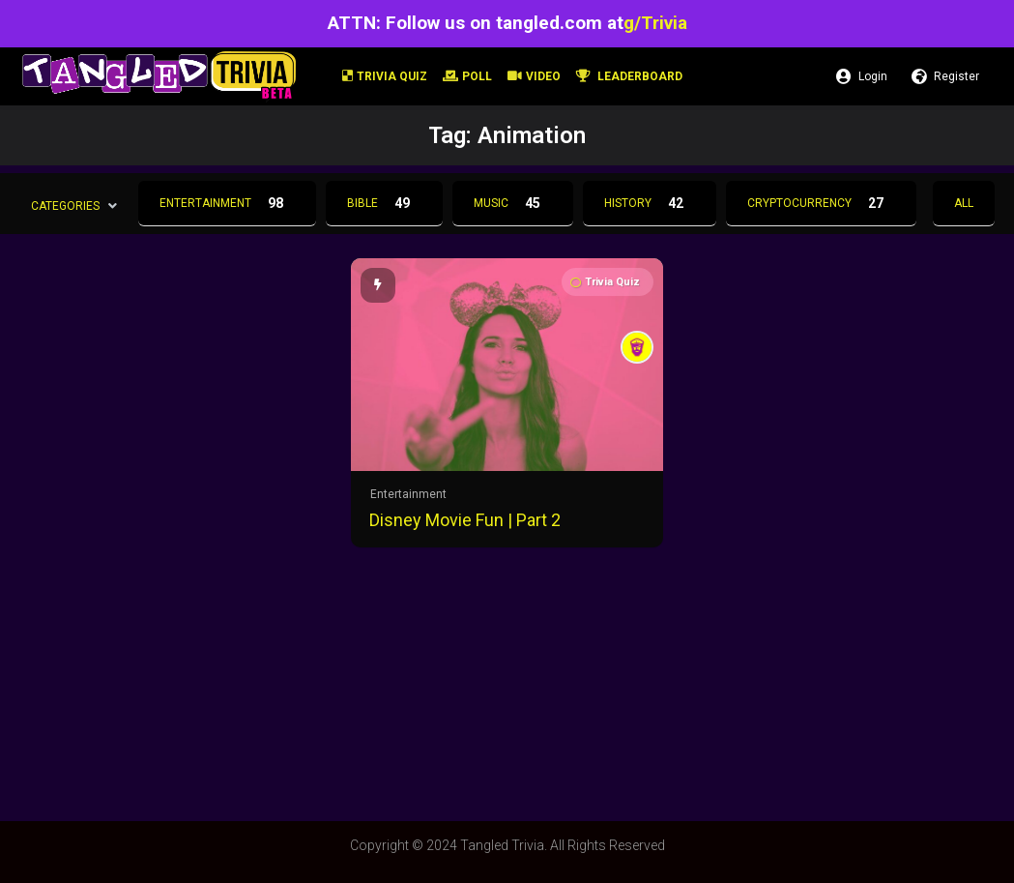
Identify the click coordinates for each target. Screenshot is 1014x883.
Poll (467, 76)
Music (513, 203)
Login (861, 76)
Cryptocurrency (821, 203)
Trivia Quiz (384, 76)
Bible (384, 203)
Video (534, 76)
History (649, 203)
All (963, 203)
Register (945, 76)
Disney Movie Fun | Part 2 (465, 520)
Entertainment (227, 203)
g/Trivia (655, 23)
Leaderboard (629, 76)
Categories (65, 205)
